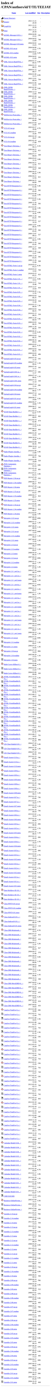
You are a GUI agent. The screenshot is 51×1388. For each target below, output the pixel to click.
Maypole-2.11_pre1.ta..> (12, 624)
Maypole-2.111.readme (12, 536)
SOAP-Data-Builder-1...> (13, 412)
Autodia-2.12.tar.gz (10, 1240)
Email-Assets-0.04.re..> (12, 842)
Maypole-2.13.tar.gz (11, 545)
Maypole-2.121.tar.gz (11, 518)
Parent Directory (9, 18)
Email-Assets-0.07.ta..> (12, 797)
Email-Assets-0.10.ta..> (12, 757)
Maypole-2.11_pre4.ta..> (12, 585)
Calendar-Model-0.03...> (12, 1156)
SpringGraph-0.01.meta (12, 407)
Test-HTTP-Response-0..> (13, 186)
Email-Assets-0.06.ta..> (12, 811)
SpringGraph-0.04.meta (12, 394)
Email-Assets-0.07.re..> (12, 802)
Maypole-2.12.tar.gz (11, 558)
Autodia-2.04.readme (11, 1351)
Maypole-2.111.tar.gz (11, 531)
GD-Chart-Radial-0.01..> (12, 744)
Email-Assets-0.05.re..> (12, 828)
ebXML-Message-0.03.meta (13, 44)
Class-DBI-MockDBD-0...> (13, 983)
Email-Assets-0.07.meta (12, 806)
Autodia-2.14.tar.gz (10, 1214)
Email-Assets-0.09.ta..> (12, 771)
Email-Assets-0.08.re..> (12, 788)
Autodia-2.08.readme (11, 1298)
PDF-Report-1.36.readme (13, 483)
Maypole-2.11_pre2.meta (12, 620)
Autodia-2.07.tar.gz (10, 1307)
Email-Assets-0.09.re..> (12, 775)
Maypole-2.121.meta (11, 527)
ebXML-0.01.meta (10, 57)
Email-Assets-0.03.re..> (12, 855)
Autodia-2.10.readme (11, 1271)
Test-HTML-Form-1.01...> (13, 279)
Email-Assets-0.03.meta (12, 859)
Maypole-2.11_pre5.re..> (12, 576)
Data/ (6, 31)
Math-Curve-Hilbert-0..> (12, 664)
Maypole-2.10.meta (10, 660)
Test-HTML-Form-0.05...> (13, 292)
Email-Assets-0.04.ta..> (12, 837)
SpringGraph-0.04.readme (13, 390)
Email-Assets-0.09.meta (12, 780)
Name (14, 13)
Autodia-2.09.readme (11, 1285)
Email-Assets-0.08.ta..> (12, 784)
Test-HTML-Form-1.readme (14, 270)
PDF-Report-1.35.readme (13, 496)
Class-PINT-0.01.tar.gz (12, 904)
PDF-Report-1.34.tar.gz (12, 505)
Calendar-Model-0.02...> (12, 1170)
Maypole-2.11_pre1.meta (12, 633)
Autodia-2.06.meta (10, 1329)
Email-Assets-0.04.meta (12, 846)
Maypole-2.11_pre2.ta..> (12, 611)
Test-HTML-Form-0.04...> (13, 305)
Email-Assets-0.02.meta (12, 873)
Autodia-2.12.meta (10, 1249)
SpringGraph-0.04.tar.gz (12, 385)
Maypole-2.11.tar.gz (11, 638)
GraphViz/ (7, 26)
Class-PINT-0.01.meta (11, 913)
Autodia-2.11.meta (10, 1263)
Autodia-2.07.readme (11, 1311)
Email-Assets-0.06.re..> (12, 815)
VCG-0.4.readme (10, 141)
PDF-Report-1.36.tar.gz (12, 478)
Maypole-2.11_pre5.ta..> (12, 571)
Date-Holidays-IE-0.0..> (12, 890)
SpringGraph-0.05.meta (12, 367)
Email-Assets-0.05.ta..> (12, 824)
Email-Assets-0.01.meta (12, 886)
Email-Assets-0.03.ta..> (12, 850)
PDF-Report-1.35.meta (12, 500)
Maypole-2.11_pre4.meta (12, 593)
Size (38, 13)
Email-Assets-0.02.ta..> (12, 864)
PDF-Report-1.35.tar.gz (12, 492)
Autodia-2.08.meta (10, 1302)
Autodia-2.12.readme (11, 1245)
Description (45, 13)
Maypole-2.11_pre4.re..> (12, 589)
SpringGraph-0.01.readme (13, 403)
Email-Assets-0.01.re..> (12, 881)
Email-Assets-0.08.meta (12, 793)
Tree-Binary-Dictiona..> (12, 146)
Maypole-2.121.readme (12, 523)
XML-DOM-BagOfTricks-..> (9, 88)
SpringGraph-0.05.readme (13, 363)
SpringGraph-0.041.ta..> (12, 372)
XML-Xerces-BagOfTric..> (13, 62)
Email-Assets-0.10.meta (12, 766)
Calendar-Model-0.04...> (12, 1143)
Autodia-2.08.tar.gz (10, 1294)
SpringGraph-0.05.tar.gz (12, 359)
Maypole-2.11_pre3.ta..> (12, 598)
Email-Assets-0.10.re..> (12, 762)
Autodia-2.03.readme (11, 1365)
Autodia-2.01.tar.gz (10, 1373)
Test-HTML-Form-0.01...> (13, 345)
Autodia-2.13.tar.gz (10, 1227)
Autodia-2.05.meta (10, 1342)
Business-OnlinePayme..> (13, 1201)
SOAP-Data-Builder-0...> (13, 425)
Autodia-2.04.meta (10, 1356)
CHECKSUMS (9, 1196)
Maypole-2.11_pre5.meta (12, 580)
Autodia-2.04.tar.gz (10, 1347)
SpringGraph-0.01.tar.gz (12, 398)
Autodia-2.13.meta (10, 1236)
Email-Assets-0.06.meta (12, 819)
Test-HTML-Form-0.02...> (13, 332)
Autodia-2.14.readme (11, 1218)
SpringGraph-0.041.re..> (12, 376)
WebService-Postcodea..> (13, 115)
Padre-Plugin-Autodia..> (12, 452)
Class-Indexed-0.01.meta (12, 926)
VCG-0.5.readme (10, 133)
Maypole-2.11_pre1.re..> (12, 629)
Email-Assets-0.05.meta (12, 833)
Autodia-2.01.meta (10, 1382)
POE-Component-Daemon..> (10, 465)
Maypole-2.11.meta (10, 647)
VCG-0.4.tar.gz (9, 137)
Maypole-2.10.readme (11, 655)
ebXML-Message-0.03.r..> (13, 40)
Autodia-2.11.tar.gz (10, 1254)
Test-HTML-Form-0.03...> (13, 319)
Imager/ (6, 22)
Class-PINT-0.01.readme (12, 908)
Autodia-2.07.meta (10, 1316)
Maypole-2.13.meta (10, 554)
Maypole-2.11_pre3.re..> (12, 602)
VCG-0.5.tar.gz (9, 128)
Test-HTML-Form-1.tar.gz (13, 266)
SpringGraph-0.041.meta (12, 381)
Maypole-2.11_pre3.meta (12, 607)
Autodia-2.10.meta (10, 1276)
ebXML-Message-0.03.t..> (13, 35)
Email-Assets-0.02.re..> (12, 868)
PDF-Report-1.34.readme (13, 509)
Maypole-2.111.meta (11, 540)
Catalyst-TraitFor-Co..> (12, 1010)
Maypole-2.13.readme (11, 549)
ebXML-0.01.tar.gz (10, 48)
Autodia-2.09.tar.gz (10, 1280)
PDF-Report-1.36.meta (12, 487)
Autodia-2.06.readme (11, 1325)
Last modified (30, 13)
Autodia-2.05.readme (11, 1338)
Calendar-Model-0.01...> (12, 1183)
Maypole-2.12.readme (11, 562)
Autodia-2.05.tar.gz (10, 1333)
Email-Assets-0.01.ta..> (12, 877)
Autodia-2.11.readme (11, 1258)
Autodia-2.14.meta (10, 1223)
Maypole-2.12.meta (10, 567)
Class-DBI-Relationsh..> (12, 930)
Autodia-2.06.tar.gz (10, 1320)
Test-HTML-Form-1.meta (13, 274)
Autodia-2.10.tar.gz (10, 1267)
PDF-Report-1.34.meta (12, 514)
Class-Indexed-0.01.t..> (12, 917)
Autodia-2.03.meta (10, 1369)
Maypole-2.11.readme (11, 642)
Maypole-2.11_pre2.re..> (12, 616)
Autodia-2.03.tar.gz (10, 1360)
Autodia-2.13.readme (11, 1232)
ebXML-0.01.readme (11, 53)
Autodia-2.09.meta (10, 1289)
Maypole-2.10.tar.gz (11, 651)
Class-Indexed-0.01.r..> (12, 921)
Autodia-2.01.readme (11, 1378)
